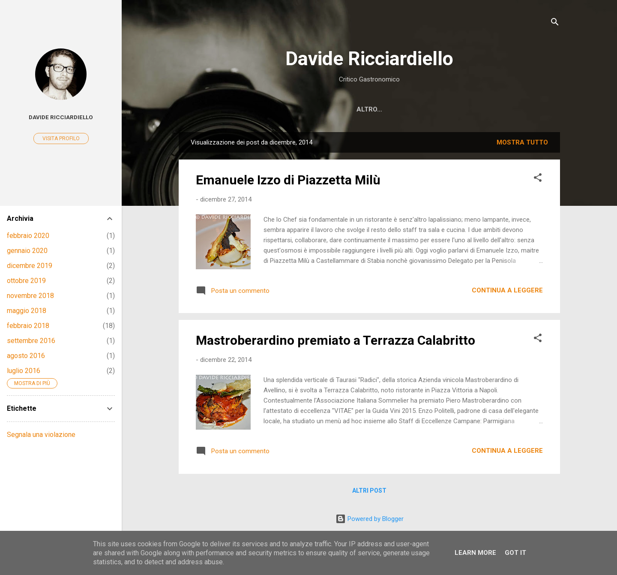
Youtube (432, 109)
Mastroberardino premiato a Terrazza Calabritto (335, 340)
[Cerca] (555, 23)
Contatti (532, 109)
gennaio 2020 (27, 251)
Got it (515, 553)
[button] (538, 179)
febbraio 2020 (28, 236)
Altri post (369, 490)
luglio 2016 (23, 371)
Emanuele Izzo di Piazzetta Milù (288, 179)
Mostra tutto (522, 142)
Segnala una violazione (41, 434)
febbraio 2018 (28, 326)
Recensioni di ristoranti (233, 109)
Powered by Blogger (369, 519)
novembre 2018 (30, 296)
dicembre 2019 (29, 266)
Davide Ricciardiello (369, 58)
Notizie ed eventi (322, 109)
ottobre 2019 (26, 281)
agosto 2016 (26, 356)
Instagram (481, 109)
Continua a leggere (507, 290)
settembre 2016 (31, 341)
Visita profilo (61, 138)
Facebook (384, 109)
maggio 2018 (26, 311)
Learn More (475, 553)
